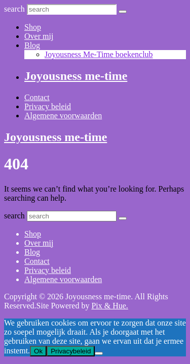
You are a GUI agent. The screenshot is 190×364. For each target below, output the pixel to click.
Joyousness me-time (75, 75)
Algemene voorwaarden (63, 115)
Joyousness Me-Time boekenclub (99, 54)
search (14, 9)
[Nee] (99, 353)
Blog (32, 45)
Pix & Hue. (109, 305)
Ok (38, 351)
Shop (32, 27)
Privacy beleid (47, 106)
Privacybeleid (71, 351)
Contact (37, 97)
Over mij (38, 36)
